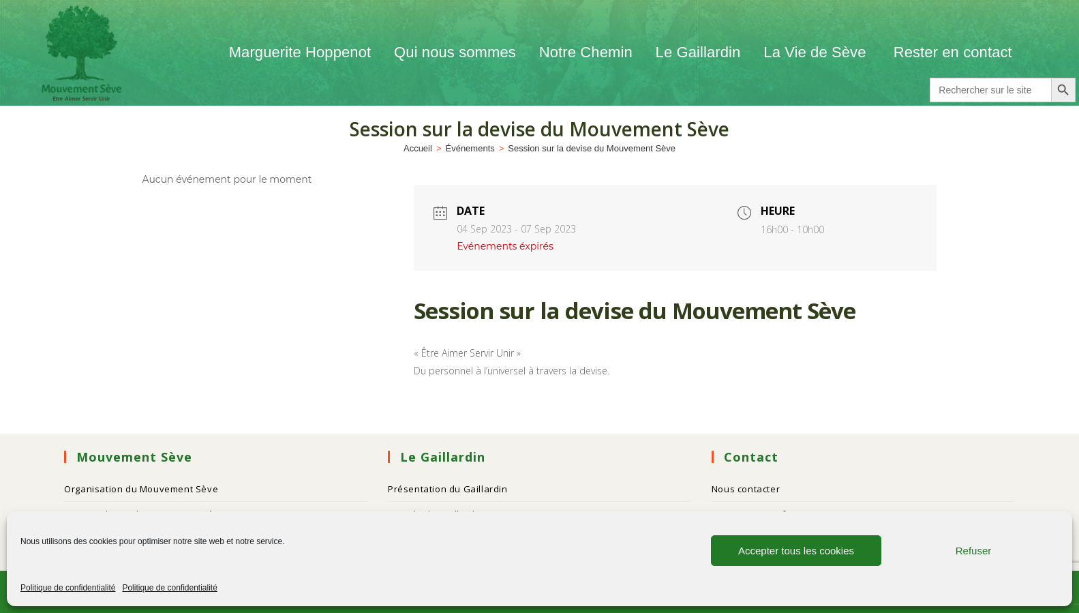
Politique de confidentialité (67, 588)
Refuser (974, 550)
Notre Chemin (586, 52)
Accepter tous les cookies (796, 550)
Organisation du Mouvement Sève (141, 489)
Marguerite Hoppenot (300, 52)
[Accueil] (418, 148)
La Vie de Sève (816, 52)
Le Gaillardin (698, 52)
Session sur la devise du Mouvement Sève (591, 148)
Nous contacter (746, 489)
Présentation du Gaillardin (448, 489)
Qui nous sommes (455, 52)
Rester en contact (953, 52)
